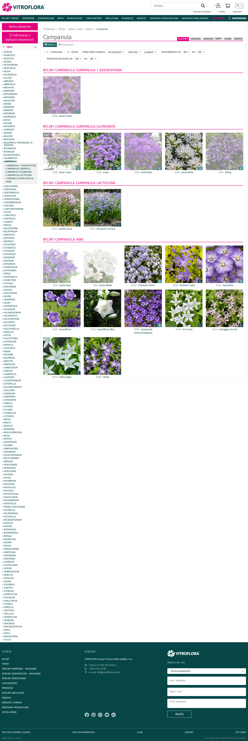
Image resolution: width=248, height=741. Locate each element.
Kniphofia (9, 364)
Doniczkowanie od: (171, 52)
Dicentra (9, 238)
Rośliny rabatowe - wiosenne (19, 668)
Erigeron (9, 257)
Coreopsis (10, 215)
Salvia (7, 546)
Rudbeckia (10, 539)
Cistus (7, 212)
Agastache (10, 68)
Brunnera (10, 148)
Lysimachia (10, 413)
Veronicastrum (13, 627)
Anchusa (9, 88)
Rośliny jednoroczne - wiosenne (21, 673)
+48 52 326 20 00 (95, 668)
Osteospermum (13, 455)
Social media (9, 712)
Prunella (9, 510)
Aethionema (11, 65)
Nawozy (141, 18)
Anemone (9, 91)
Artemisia (9, 113)
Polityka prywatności (83, 732)
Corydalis (9, 218)
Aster (7, 120)
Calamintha (10, 158)
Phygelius (10, 487)
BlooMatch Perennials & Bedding (18, 144)
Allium (8, 78)
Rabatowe (28, 18)
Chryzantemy (94, 18)
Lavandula (10, 374)
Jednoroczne (46, 18)
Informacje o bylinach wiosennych (20, 37)
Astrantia (9, 126)
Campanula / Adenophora (21, 165)
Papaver (8, 461)
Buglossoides (12, 155)
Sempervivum (11, 571)
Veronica (9, 623)
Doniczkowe (74, 18)
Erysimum (9, 264)
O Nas (140, 732)
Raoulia (8, 523)
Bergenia (9, 139)
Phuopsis (9, 484)
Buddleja (9, 152)
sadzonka (196, 38)
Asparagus (10, 117)
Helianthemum (12, 312)
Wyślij (179, 714)
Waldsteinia (11, 636)
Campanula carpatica (18, 169)
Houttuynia (11, 338)
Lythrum (9, 416)
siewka (227, 38)
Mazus (7, 423)
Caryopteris (11, 186)
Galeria (50, 44)
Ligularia (9, 390)
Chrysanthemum (13, 209)
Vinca (7, 630)
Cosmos (8, 222)
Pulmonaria (11, 513)
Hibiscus (9, 332)
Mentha (8, 426)
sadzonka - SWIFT (212, 38)
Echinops (9, 251)
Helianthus (10, 316)
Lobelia (8, 403)
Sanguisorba (11, 549)
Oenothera (10, 442)
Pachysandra (11, 458)
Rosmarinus (11, 533)
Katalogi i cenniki (12, 702)
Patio (60, 18)
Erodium (9, 261)
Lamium (8, 371)
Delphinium (10, 231)
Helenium (9, 309)
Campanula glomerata (19, 172)
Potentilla (10, 504)
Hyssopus (9, 348)
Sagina (8, 542)
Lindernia (9, 397)
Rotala (8, 536)
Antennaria (10, 94)
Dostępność (66, 44)
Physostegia (11, 494)
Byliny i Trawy (10, 18)
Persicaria (10, 471)
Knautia (8, 361)
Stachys (8, 588)
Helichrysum (11, 319)
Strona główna (202, 11)
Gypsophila (10, 306)
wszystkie (183, 38)
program (149, 52)
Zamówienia (237, 18)
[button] (217, 5)
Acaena (8, 52)
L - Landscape (54, 52)
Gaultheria (10, 293)
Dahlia (7, 225)
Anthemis (9, 97)
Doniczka (133, 52)
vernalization (115, 52)
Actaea (7, 62)
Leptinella (10, 384)
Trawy (5, 663)
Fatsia (7, 274)
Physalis (9, 490)
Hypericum (10, 342)
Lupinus (8, 406)
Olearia (8, 445)
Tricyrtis (9, 610)
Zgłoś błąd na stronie (12, 738)
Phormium (10, 481)
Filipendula (10, 277)
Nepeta (8, 439)
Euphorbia (10, 270)
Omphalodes (11, 448)
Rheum (8, 526)
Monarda (9, 429)
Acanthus (9, 55)
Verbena (9, 620)
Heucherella (11, 329)
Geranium (9, 300)
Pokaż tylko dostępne (94, 52)
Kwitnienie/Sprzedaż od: (60, 58)
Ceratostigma (11, 199)
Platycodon (11, 497)
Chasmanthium (12, 202)
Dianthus (9, 235)
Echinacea (10, 248)
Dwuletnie (111, 18)
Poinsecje (127, 18)
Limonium (9, 393)
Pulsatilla (10, 516)
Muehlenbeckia (13, 432)
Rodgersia (10, 529)
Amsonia (9, 81)
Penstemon (10, 465)
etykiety (238, 38)
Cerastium (10, 196)
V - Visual (73, 52)
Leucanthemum (13, 387)
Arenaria (9, 107)
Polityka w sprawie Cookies (16, 732)
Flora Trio (10, 280)
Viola (7, 633)
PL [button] (238, 5)
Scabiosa (9, 562)
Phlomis (8, 474)
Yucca (7, 640)
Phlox (7, 478)
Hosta (7, 335)
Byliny (48, 70)
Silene (7, 581)
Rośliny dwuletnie (13, 693)
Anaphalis (9, 84)
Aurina (8, 133)
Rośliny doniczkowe (14, 678)
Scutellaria (11, 565)
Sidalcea (9, 578)
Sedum (7, 568)
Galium (8, 290)
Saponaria (10, 555)
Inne (9, 182)
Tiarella (8, 607)
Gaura (7, 296)
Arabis (7, 104)
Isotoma (8, 355)
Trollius (9, 614)
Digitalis (9, 241)
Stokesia (9, 591)
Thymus (8, 604)
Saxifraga (9, 559)
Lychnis (8, 410)
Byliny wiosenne (20, 26)
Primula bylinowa (14, 507)
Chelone (9, 206)
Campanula (10, 161)
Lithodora (10, 400)
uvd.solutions (240, 738)
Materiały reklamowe (195, 18)
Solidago (9, 584)
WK (186, 52)
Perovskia (9, 468)
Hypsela (8, 345)
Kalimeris (9, 358)
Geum (7, 303)
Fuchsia (8, 283)
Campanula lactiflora (19, 175)
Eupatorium (10, 267)
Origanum (9, 452)
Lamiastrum (10, 367)
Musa (7, 435)
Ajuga (7, 71)
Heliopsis (9, 322)
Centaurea (10, 189)
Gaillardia (10, 286)
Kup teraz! (218, 18)
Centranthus (11, 193)
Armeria (8, 110)
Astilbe (8, 123)
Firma (222, 11)
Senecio (8, 575)
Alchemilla (10, 74)
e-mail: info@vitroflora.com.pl (102, 672)
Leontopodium (12, 380)
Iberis (7, 351)
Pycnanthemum (13, 520)
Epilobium (9, 254)
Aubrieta (9, 130)
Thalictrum (10, 601)
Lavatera (9, 377)
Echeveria (9, 244)
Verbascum (10, 617)
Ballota (8, 136)
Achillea (9, 58)
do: (193, 52)
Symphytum (10, 594)
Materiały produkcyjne (164, 18)
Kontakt (237, 11)
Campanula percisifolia (19, 178)
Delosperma (11, 228)
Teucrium (9, 597)
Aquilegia (9, 100)
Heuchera (9, 325)
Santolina (9, 552)
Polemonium (11, 500)
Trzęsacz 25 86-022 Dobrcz (100, 665)
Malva (7, 419)
